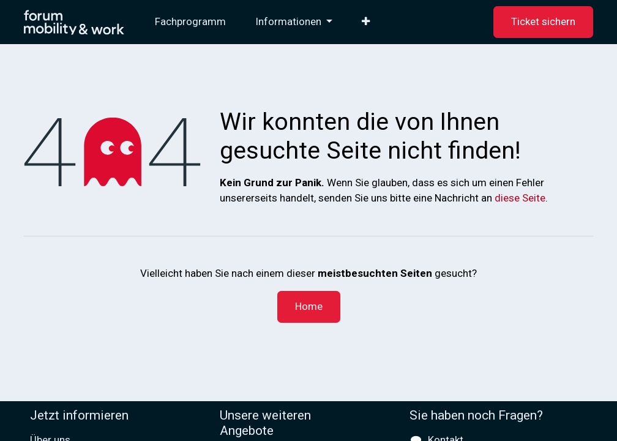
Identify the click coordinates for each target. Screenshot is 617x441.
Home (309, 306)
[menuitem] (190, 22)
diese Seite (520, 198)
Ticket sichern (543, 21)
